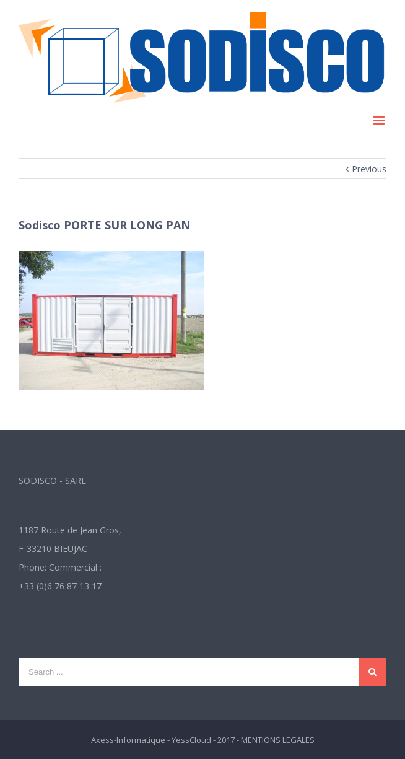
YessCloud (191, 739)
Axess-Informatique (128, 739)
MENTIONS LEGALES (278, 739)
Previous (369, 169)
